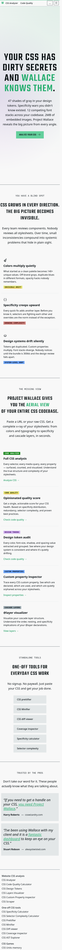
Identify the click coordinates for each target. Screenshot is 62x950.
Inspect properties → (14, 595)
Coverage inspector (29, 729)
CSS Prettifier (9, 920)
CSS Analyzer (12, 3)
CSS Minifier (29, 709)
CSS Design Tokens (12, 888)
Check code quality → (15, 519)
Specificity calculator (29, 738)
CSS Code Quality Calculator (17, 884)
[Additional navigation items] (50, 3)
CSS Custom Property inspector (18, 897)
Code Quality (26, 3)
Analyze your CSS (30, 135)
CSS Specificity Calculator (15, 911)
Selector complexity (29, 748)
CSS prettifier (29, 699)
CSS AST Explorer (11, 937)
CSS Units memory (12, 947)
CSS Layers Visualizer (13, 893)
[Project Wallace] (2, 3)
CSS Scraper (8, 901)
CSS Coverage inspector (14, 933)
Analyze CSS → (11, 480)
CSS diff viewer (29, 719)
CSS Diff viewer (10, 929)
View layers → (11, 630)
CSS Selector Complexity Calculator (20, 916)
